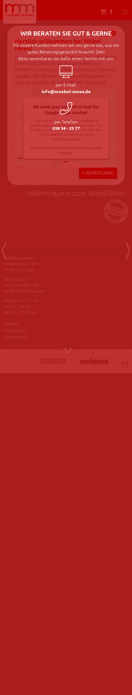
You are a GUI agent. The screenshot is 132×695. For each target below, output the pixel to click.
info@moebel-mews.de (68, 91)
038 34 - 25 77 (69, 128)
